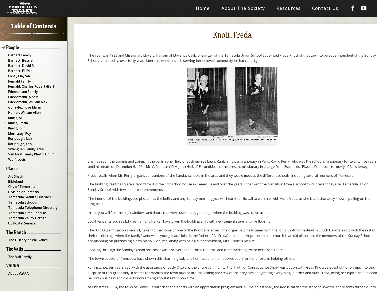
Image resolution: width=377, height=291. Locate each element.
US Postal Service (21, 213)
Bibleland (15, 174)
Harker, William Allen (23, 108)
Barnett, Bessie (19, 59)
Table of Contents (33, 26)
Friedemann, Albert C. (24, 94)
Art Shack (15, 169)
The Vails (14, 238)
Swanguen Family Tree (25, 143)
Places (11, 161)
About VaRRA (17, 262)
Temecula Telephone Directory (31, 198)
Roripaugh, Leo (19, 138)
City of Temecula (21, 179)
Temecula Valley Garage (26, 208)
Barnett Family (19, 54)
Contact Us (332, 8)
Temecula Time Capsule (26, 203)
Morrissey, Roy (18, 128)
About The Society (263, 8)
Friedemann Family (22, 89)
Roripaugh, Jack (19, 133)
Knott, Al (14, 113)
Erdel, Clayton (18, 74)
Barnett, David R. (21, 64)
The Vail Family (19, 246)
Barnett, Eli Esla (19, 69)
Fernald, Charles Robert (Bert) (30, 84)
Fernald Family (18, 79)
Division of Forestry (22, 184)
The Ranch (15, 222)
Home (229, 8)
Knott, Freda (17, 118)
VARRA (12, 255)
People (12, 47)
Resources (301, 8)
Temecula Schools (21, 194)
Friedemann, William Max (27, 99)
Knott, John (16, 123)
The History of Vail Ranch (27, 229)
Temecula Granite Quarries (28, 189)
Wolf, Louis (16, 153)
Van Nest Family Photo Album (30, 148)
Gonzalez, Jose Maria (23, 104)
